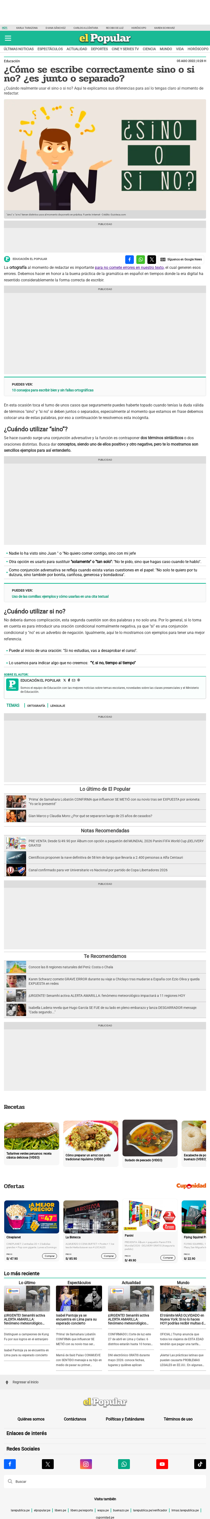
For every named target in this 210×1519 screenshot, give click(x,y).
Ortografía (36, 706)
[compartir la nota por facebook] (129, 259)
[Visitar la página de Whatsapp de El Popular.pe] (124, 1464)
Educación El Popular (25, 259)
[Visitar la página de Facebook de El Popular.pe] (10, 1464)
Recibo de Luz (114, 28)
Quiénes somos (31, 1419)
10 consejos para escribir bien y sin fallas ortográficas (52, 390)
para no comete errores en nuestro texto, (129, 267)
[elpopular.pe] (105, 44)
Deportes (99, 49)
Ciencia (149, 49)
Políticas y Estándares (125, 1419)
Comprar (49, 1256)
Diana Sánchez (55, 28)
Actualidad (77, 49)
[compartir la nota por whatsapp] (140, 259)
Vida (180, 49)
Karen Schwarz (164, 28)
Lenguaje (57, 706)
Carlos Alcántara (85, 28)
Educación (12, 61)
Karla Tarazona (27, 28)
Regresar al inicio (21, 1382)
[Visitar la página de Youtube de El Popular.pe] (162, 1464)
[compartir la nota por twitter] (151, 259)
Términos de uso (178, 1419)
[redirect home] (105, 1403)
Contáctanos (75, 1419)
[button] (8, 38)
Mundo (166, 49)
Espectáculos (50, 49)
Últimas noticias (19, 49)
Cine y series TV (125, 49)
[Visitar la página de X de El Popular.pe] (48, 1464)
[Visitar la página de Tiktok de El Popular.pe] (200, 1464)
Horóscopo (138, 28)
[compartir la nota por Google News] (181, 259)
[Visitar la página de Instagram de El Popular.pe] (86, 1464)
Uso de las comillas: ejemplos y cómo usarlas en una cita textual (60, 596)
